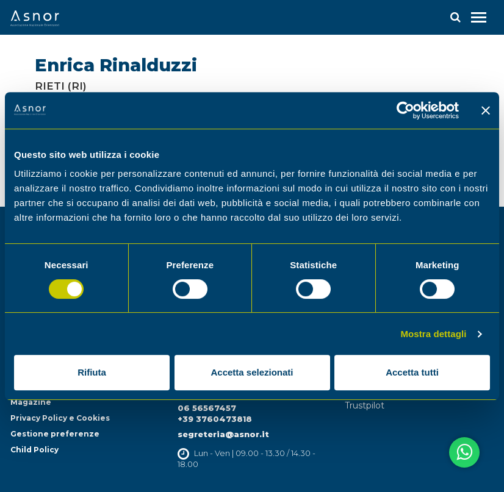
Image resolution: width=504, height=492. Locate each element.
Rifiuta (91, 372)
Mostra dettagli (433, 334)
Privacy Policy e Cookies (60, 417)
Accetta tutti (412, 372)
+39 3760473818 (215, 419)
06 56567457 (207, 408)
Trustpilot (364, 405)
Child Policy (34, 449)
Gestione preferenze (54, 433)
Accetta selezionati (252, 372)
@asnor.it (247, 434)
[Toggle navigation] (479, 17)
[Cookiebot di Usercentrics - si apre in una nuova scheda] (405, 110)
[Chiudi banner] (485, 110)
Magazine (30, 402)
